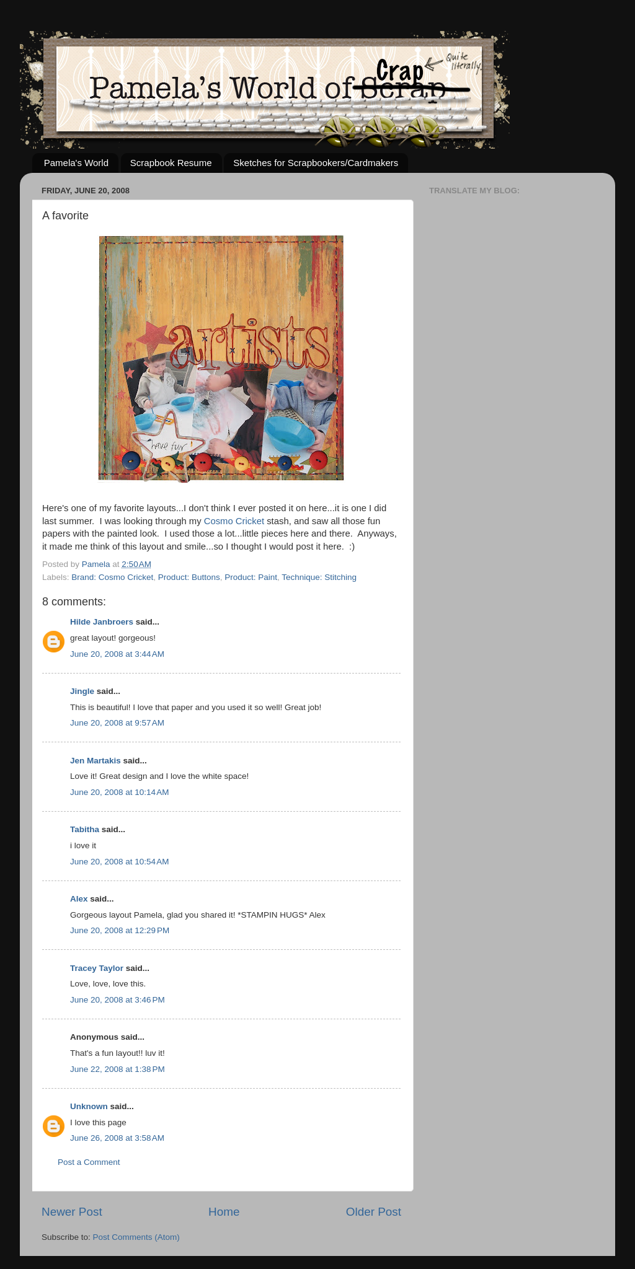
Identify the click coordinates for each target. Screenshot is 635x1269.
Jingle (82, 691)
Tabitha (84, 829)
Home (223, 1211)
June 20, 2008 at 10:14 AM (119, 792)
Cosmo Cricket (234, 521)
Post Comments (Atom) (136, 1237)
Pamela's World (76, 162)
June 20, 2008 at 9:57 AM (117, 722)
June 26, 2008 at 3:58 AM (117, 1138)
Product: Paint (250, 577)
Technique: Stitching (319, 577)
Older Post (373, 1211)
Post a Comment (89, 1162)
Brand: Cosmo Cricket (112, 577)
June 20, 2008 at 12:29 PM (119, 930)
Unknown (89, 1106)
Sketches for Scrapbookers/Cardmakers (315, 162)
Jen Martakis (95, 760)
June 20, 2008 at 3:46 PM (117, 999)
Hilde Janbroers (101, 621)
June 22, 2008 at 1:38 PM (117, 1069)
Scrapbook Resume (171, 162)
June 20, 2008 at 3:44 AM (117, 654)
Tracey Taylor (96, 968)
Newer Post (72, 1211)
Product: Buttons (189, 577)
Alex (79, 898)
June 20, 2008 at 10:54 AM (119, 861)
